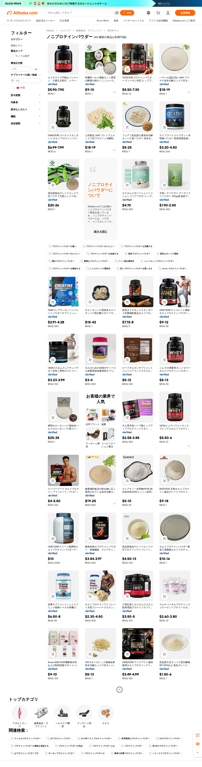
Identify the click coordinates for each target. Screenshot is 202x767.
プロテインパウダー (132, 746)
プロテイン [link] (113, 30)
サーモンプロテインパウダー (60, 753)
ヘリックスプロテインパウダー (165, 753)
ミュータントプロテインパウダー (157, 261)
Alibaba (50, 30)
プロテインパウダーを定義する (136, 246)
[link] (197, 735)
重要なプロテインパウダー (94, 261)
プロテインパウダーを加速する (102, 253)
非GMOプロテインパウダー (163, 746)
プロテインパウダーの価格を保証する (30, 746)
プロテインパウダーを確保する (64, 268)
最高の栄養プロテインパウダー (127, 753)
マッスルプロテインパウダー (26, 738)
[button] (127, 70)
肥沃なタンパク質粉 (167, 253)
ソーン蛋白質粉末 (124, 261)
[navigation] (25, 360)
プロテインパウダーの (93, 753)
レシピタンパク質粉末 (98, 268)
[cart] (158, 13)
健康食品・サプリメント (89, 30)
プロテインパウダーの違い (62, 246)
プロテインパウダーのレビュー (98, 246)
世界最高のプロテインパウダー (134, 738)
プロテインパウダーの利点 (69, 746)
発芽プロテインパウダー (137, 253)
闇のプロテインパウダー (61, 261)
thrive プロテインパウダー (172, 268)
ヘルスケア (65, 30)
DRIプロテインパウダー (168, 738)
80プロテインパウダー (59, 738)
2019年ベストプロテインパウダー (94, 738)
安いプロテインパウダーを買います (134, 268)
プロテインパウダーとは (102, 746)
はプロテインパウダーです (25, 753)
